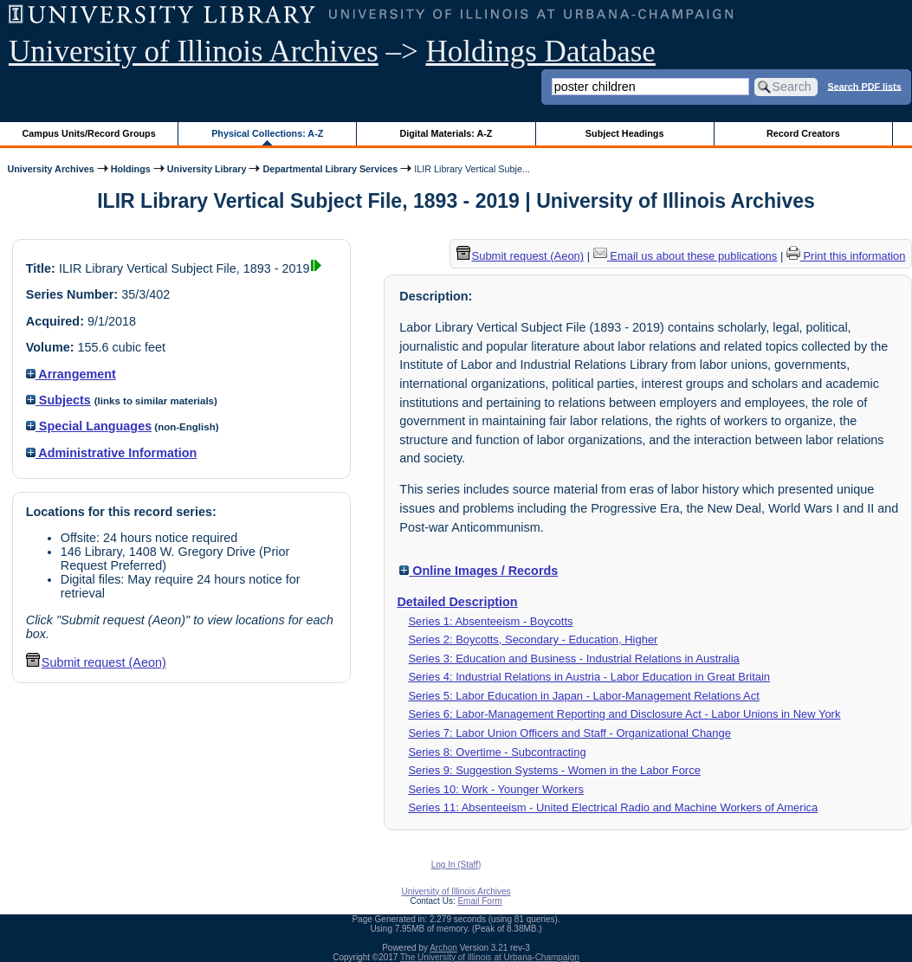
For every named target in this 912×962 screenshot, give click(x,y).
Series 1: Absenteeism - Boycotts (490, 621)
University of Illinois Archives (193, 51)
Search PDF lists (864, 86)
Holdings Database (541, 51)
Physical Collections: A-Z (267, 133)
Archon (443, 947)
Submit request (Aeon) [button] (96, 662)
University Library (207, 169)
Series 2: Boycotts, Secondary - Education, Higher (532, 639)
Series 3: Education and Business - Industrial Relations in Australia (573, 658)
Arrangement (71, 374)
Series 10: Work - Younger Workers (496, 789)
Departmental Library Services (330, 169)
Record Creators (803, 133)
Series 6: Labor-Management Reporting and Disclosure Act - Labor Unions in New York (624, 713)
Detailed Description (457, 602)
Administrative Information (111, 453)
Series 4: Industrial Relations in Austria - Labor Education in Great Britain (589, 676)
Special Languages (89, 426)
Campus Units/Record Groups (89, 133)
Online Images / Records (478, 571)
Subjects (58, 400)
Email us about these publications (685, 255)
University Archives (50, 169)
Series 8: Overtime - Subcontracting (496, 752)
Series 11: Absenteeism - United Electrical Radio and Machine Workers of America (613, 807)
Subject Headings (624, 133)
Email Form (479, 901)
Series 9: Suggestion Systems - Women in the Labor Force (554, 770)
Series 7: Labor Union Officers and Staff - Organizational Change (569, 732)
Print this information (846, 255)
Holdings (131, 169)
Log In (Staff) (456, 864)
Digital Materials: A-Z (445, 133)
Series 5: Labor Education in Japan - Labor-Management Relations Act (583, 695)
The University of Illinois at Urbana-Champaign (489, 957)
